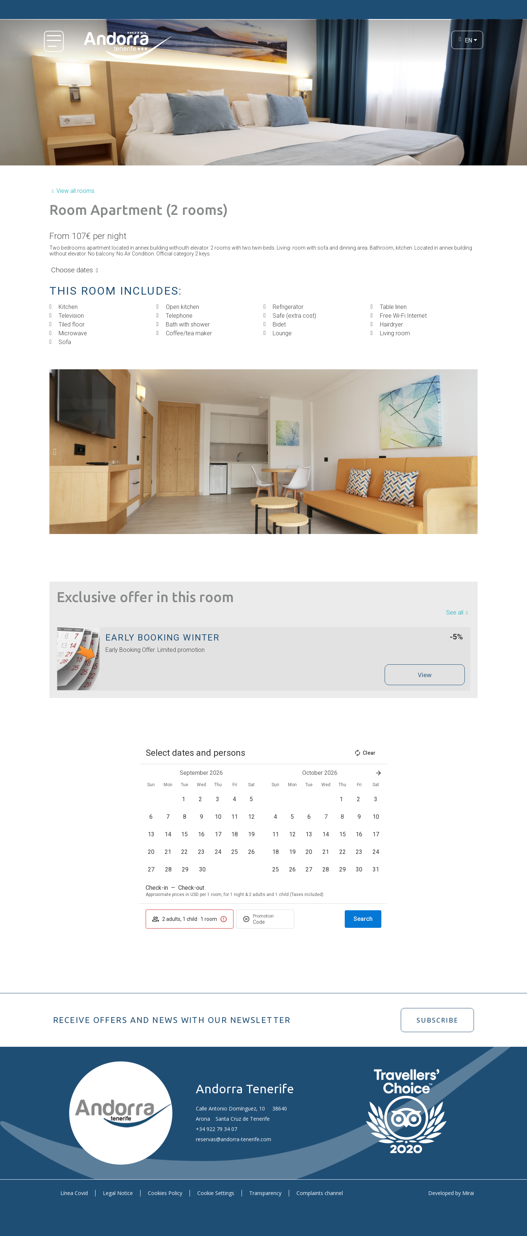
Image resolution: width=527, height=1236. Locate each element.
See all (454, 612)
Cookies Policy (165, 1193)
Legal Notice (118, 1193)
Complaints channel (319, 1193)
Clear (364, 753)
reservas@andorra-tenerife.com (233, 1139)
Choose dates (72, 270)
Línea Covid (74, 1193)
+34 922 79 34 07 (216, 1128)
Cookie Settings (215, 1193)
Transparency (265, 1193)
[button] (54, 451)
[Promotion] (270, 922)
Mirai (468, 1193)
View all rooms (75, 190)
